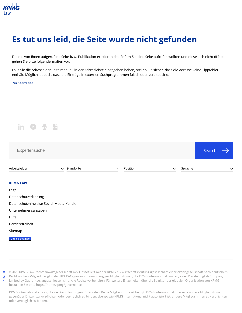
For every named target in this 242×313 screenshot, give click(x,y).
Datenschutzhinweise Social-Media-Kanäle (42, 203)
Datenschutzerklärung (26, 196)
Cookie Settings (20, 238)
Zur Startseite (22, 83)
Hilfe (12, 217)
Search (210, 150)
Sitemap (15, 230)
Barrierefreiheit (21, 224)
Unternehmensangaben (28, 210)
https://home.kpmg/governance (59, 285)
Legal (13, 190)
